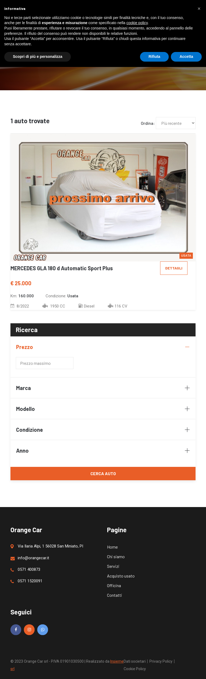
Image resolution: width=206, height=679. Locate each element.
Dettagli (173, 268)
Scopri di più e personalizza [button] (37, 56)
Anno (103, 450)
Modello (103, 409)
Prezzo (103, 347)
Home (112, 546)
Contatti (114, 595)
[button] (199, 8)
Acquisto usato (121, 575)
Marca (103, 388)
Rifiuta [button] (154, 56)
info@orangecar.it (29, 558)
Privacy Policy (160, 661)
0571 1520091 (26, 581)
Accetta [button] (186, 56)
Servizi (113, 566)
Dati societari (135, 661)
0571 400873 (25, 569)
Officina (114, 585)
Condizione (103, 429)
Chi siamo (116, 556)
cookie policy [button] (137, 23)
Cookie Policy (135, 669)
